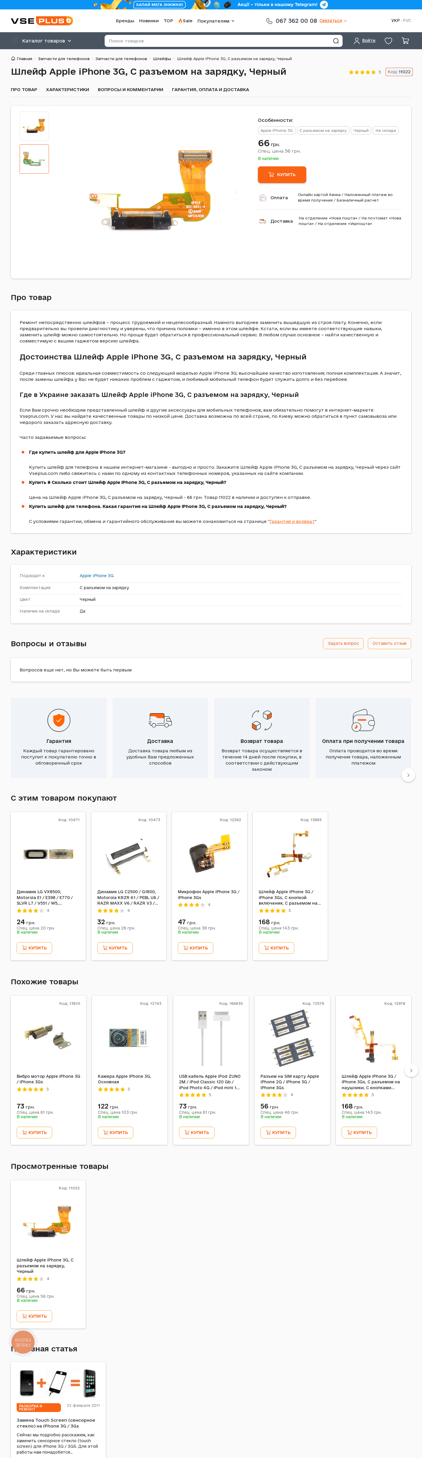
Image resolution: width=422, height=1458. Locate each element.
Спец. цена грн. (279, 151)
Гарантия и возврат (292, 521)
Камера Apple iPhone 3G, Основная (124, 1079)
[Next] (236, 192)
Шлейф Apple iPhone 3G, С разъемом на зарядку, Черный (45, 1266)
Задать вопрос (343, 643)
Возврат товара (261, 741)
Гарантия (58, 741)
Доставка (281, 221)
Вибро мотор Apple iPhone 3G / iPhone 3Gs (48, 1079)
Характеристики (67, 89)
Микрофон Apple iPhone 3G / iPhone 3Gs (208, 894)
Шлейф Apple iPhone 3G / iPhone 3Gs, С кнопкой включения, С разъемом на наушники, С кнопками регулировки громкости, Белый (288, 897)
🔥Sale (185, 20)
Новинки (149, 20)
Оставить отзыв (389, 643)
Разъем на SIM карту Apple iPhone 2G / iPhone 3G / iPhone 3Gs (290, 1082)
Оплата (279, 197)
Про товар (24, 89)
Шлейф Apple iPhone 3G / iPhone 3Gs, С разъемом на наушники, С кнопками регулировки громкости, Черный (371, 1082)
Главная (24, 59)
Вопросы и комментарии (130, 89)
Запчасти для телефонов (64, 59)
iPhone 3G (103, 575)
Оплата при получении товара (363, 741)
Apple (85, 575)
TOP (168, 20)
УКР (395, 20)
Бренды (125, 20)
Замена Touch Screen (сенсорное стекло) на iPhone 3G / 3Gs (56, 1423)
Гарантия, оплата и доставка (210, 89)
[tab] (34, 126)
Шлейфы (162, 59)
